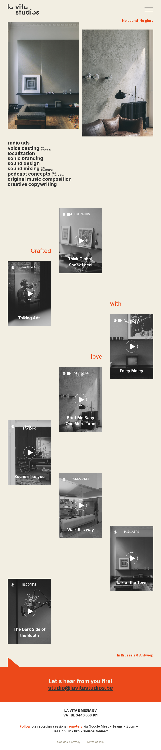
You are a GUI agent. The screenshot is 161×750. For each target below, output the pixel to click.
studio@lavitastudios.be (80, 688)
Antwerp (146, 655)
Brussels (128, 655)
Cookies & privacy (68, 741)
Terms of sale (95, 741)
